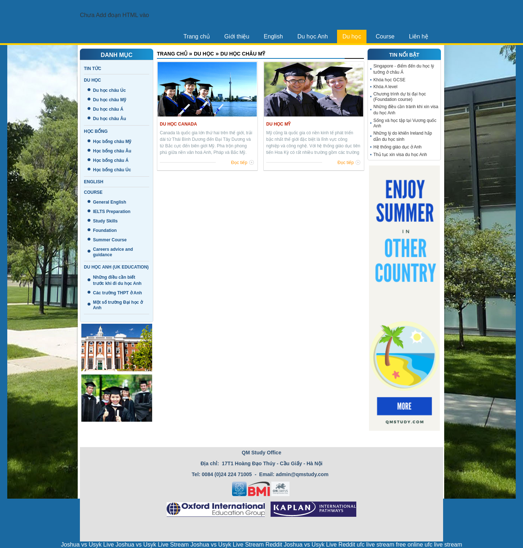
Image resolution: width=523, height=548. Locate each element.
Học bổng (96, 131)
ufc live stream (443, 544)
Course (385, 36)
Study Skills (105, 221)
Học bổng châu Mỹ (112, 141)
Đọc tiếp (239, 162)
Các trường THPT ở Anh (117, 292)
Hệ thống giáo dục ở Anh (397, 147)
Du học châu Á (108, 109)
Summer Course (110, 239)
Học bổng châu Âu (112, 151)
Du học (351, 36)
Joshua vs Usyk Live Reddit (319, 544)
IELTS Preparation (111, 211)
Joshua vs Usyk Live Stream (152, 544)
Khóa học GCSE (389, 79)
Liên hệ (418, 36)
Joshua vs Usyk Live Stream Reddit (236, 544)
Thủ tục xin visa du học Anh (400, 154)
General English (109, 202)
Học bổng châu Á (111, 160)
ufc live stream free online (390, 544)
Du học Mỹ (278, 124)
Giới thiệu (237, 36)
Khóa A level (385, 86)
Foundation (105, 230)
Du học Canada (178, 124)
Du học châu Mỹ (109, 99)
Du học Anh (312, 36)
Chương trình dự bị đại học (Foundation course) (399, 96)
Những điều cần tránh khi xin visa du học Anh (405, 109)
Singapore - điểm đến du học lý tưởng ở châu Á (403, 69)
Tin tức (92, 68)
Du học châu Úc (109, 90)
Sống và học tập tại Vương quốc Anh (404, 123)
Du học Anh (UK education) (116, 267)
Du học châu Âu (109, 118)
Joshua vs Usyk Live (87, 544)
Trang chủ (196, 36)
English (273, 36)
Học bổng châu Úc (112, 169)
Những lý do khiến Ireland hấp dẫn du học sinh (402, 136)
